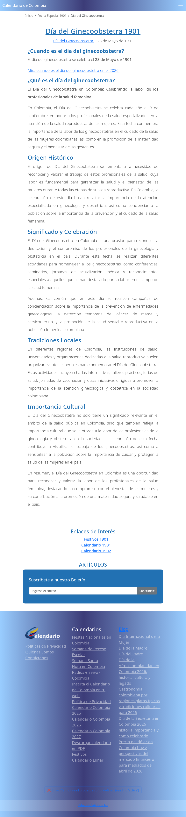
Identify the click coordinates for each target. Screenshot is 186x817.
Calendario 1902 (96, 551)
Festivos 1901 (96, 539)
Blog (123, 629)
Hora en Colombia (88, 666)
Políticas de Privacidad (45, 646)
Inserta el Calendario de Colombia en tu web (91, 689)
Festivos (79, 754)
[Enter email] (83, 591)
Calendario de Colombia (24, 5)
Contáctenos (36, 657)
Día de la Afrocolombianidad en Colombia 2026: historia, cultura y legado (139, 671)
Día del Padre (131, 654)
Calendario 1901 (96, 545)
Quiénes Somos (39, 652)
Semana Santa (85, 660)
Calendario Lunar (88, 760)
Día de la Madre (133, 648)
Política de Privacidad (91, 701)
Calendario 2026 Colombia (93, 805)
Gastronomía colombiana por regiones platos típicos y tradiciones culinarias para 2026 (140, 700)
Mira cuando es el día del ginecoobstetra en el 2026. (73, 70)
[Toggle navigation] (181, 5)
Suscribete (147, 591)
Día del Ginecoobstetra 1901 (93, 31)
